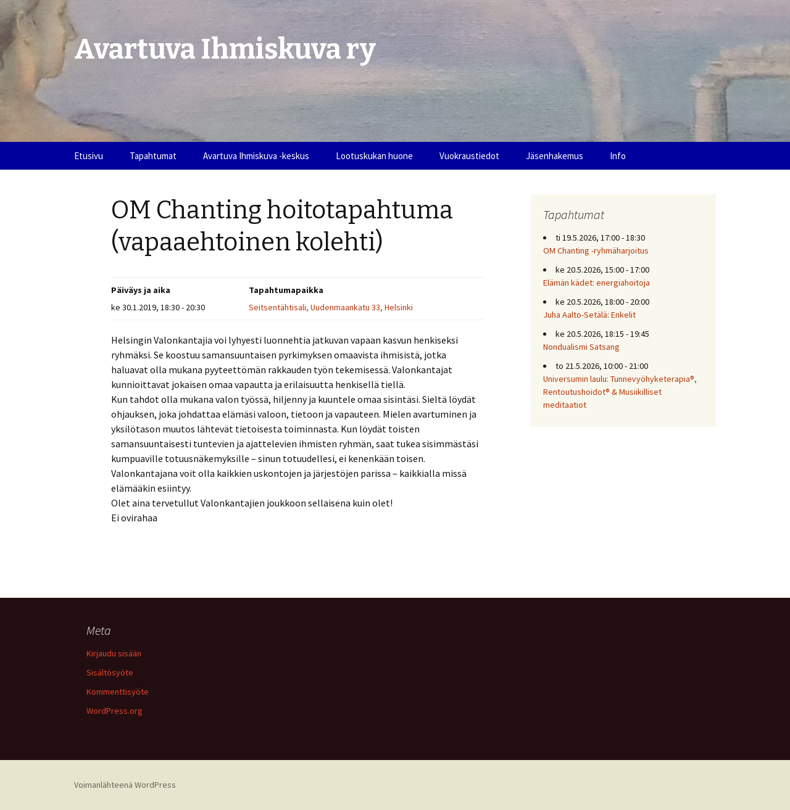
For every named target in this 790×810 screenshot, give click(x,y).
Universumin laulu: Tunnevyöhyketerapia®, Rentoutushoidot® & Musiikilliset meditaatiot (620, 391)
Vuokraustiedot (469, 156)
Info (618, 156)
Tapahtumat (153, 156)
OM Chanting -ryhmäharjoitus (596, 250)
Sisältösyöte (109, 672)
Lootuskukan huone (374, 156)
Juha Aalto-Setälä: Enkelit (589, 314)
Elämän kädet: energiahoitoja (596, 282)
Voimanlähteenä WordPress (125, 784)
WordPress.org (114, 710)
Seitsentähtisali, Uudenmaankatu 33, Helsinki (331, 307)
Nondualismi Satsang (581, 346)
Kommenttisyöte (117, 691)
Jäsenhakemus (554, 156)
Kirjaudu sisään (113, 653)
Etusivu (88, 156)
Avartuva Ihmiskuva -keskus (256, 156)
